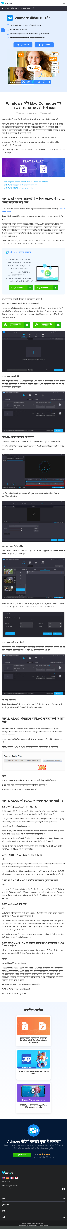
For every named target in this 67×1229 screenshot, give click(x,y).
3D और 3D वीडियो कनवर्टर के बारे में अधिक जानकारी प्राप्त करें (33, 1073)
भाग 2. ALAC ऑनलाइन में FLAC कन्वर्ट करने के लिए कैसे (20, 185)
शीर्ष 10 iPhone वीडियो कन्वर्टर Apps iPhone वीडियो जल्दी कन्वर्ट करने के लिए (33, 1106)
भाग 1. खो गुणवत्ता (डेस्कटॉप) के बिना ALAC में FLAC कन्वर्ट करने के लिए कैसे (26, 182)
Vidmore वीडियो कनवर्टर (32, 18)
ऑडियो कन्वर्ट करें (15, 8)
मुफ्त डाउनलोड (23, 44)
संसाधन (7, 8)
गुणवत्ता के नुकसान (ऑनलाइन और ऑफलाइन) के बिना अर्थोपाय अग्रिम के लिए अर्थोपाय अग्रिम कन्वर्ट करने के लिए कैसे (33, 1040)
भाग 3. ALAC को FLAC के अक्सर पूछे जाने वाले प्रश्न (19, 188)
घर (2, 8)
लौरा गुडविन (20, 113)
